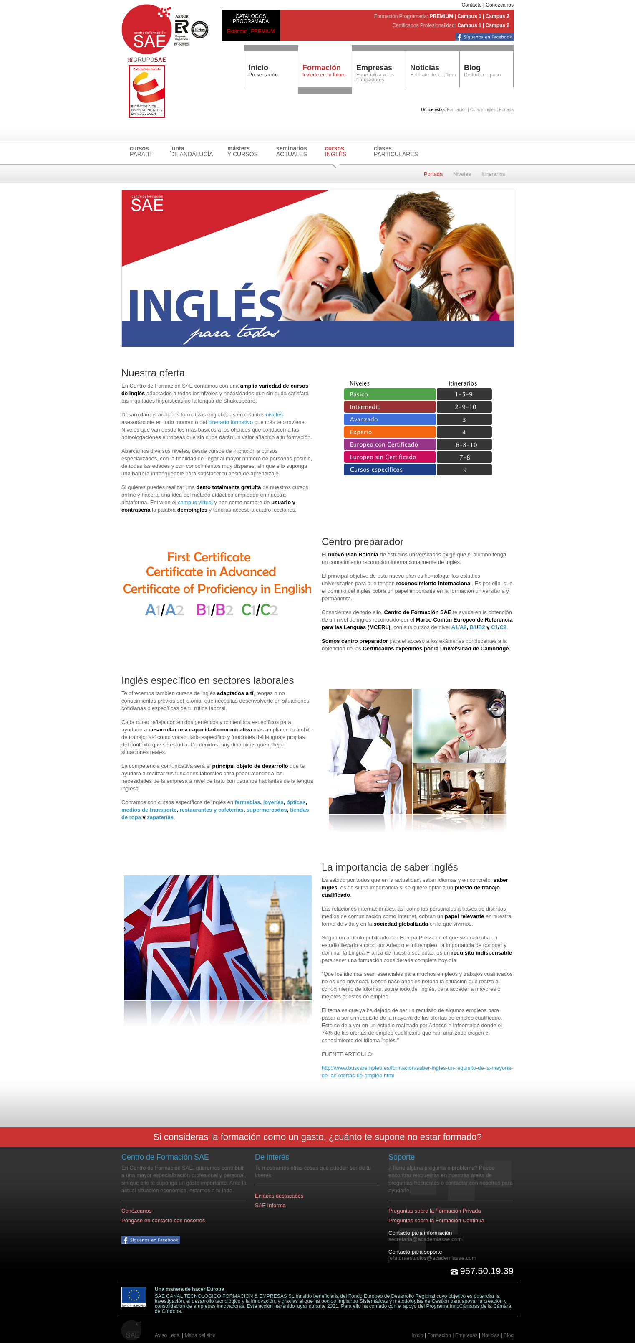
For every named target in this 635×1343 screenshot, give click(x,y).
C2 (502, 627)
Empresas (374, 67)
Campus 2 (497, 16)
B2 (481, 627)
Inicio (258, 67)
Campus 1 (469, 16)
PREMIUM (263, 31)
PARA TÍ (140, 151)
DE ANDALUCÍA (191, 151)
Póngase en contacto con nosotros (163, 1220)
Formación (439, 1335)
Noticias (424, 67)
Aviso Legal (168, 1335)
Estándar (237, 31)
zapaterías (160, 817)
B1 (473, 627)
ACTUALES (291, 151)
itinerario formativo (230, 422)
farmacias (247, 802)
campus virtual (195, 502)
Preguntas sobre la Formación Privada (434, 1211)
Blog (472, 67)
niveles (274, 414)
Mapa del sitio (200, 1335)
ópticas (296, 802)
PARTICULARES (396, 151)
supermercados (267, 810)
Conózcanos (500, 5)
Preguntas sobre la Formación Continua (436, 1220)
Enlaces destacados (279, 1196)
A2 (463, 627)
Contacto (471, 5)
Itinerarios (493, 174)
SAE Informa (270, 1205)
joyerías (273, 802)
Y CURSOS (242, 151)
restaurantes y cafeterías (211, 810)
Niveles (462, 174)
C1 (494, 627)
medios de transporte (148, 810)
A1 (455, 627)
